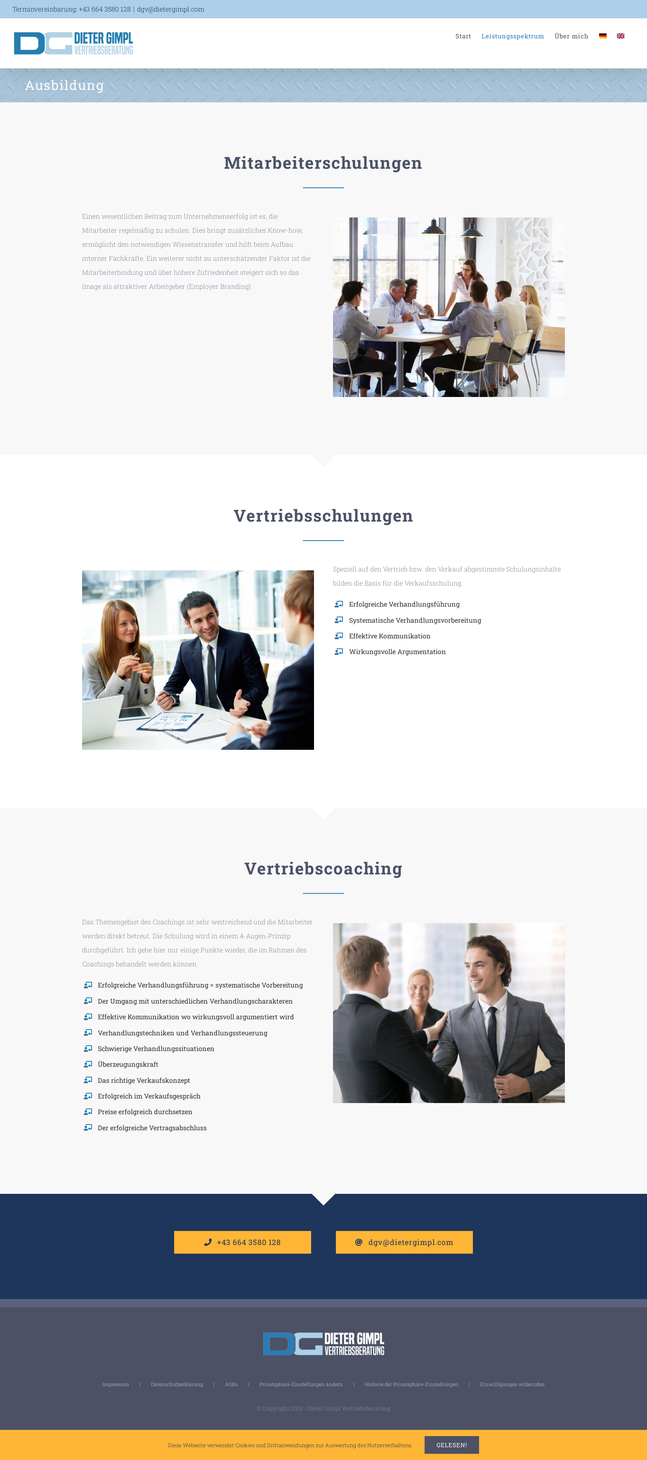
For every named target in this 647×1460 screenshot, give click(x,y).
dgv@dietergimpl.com (170, 9)
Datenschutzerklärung (177, 1384)
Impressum (115, 1384)
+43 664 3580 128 (105, 9)
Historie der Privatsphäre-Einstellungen (411, 1384)
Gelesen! (452, 1445)
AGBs (231, 1384)
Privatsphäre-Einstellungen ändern (301, 1384)
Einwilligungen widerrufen (512, 1384)
